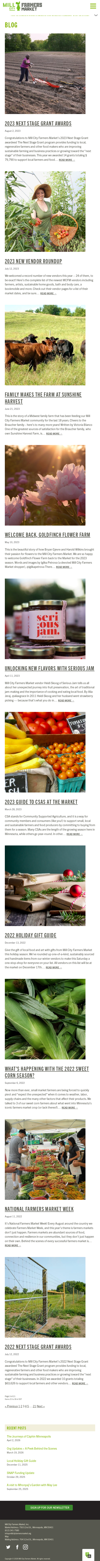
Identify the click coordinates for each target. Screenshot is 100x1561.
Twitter (8, 1543)
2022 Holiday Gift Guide (30, 931)
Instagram (25, 1543)
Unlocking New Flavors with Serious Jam (50, 664)
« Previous (11, 1402)
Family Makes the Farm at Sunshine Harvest (43, 394)
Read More (67, 156)
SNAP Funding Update (20, 1469)
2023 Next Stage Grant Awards (38, 119)
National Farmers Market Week (39, 1204)
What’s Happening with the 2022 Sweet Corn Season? (47, 1068)
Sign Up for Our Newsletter (49, 1503)
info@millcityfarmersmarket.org (18, 1529)
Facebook (17, 1543)
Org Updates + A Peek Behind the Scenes (32, 1444)
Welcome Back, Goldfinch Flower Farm (47, 530)
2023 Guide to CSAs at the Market (41, 797)
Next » (41, 1402)
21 (34, 1402)
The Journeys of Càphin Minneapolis (29, 1432)
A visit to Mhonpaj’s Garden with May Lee (32, 1481)
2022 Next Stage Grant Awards (38, 1342)
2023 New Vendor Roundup (33, 256)
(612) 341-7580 (12, 1526)
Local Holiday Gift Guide (21, 1457)
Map (7, 1532)
